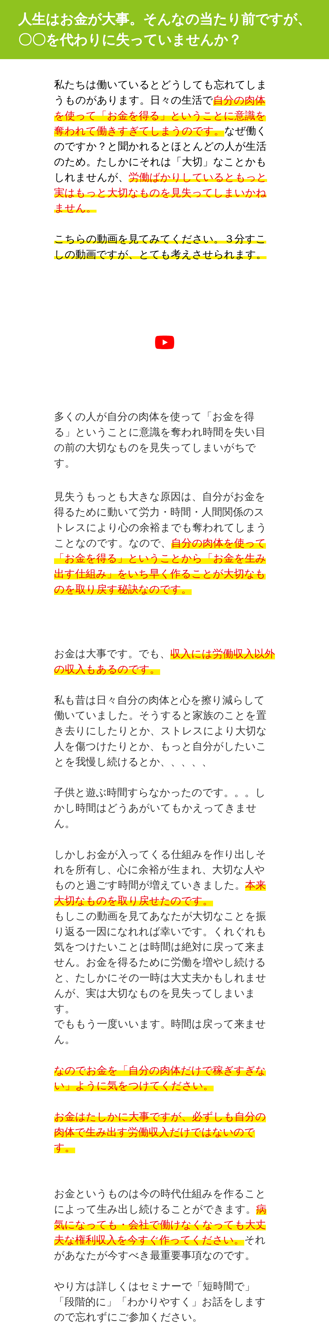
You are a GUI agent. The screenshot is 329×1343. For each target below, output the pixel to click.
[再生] (164, 342)
